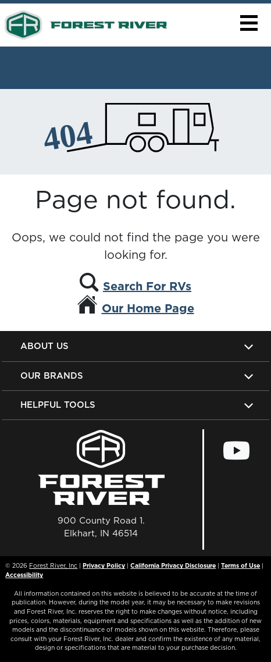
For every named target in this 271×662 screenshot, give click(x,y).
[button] (249, 23)
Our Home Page (148, 308)
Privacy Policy (104, 565)
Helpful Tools (57, 404)
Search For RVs (147, 286)
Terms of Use (240, 565)
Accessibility (24, 575)
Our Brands (51, 375)
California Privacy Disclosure (173, 565)
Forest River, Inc (53, 565)
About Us (44, 346)
